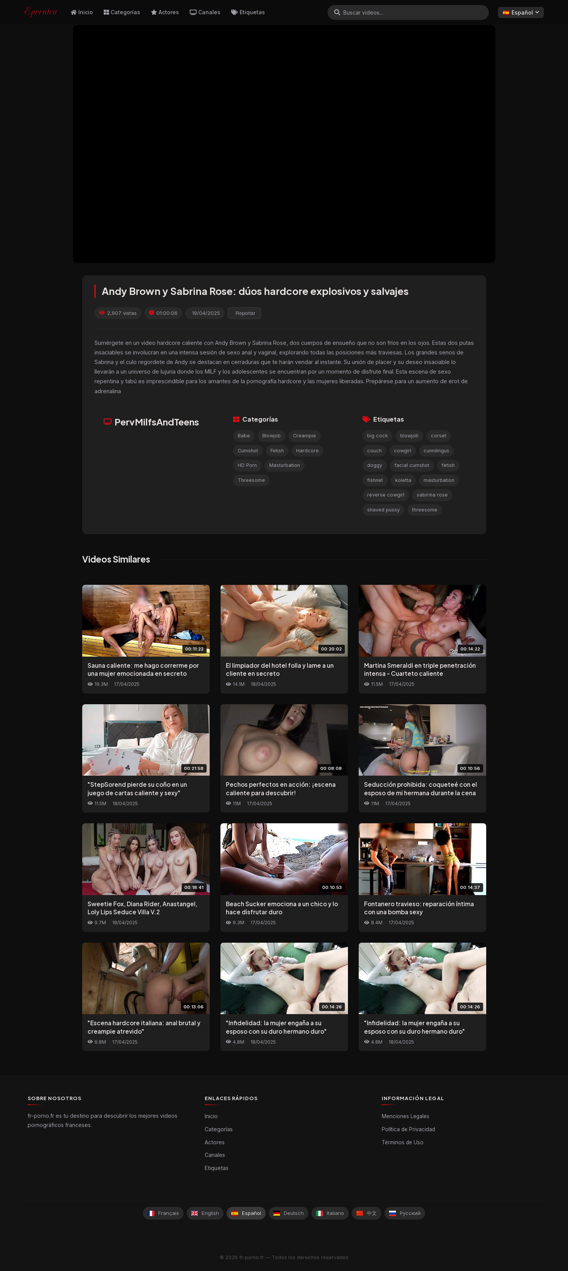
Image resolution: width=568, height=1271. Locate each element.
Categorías (122, 12)
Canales (205, 12)
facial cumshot (411, 465)
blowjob (409, 436)
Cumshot (248, 450)
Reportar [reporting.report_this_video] (245, 313)
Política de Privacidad (408, 1129)
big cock (377, 436)
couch (374, 450)
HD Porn (247, 465)
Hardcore (307, 450)
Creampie (304, 436)
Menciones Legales (405, 1116)
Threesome (251, 480)
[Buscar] (337, 12)
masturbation (439, 480)
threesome (424, 510)
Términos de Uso (403, 1142)
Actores (165, 12)
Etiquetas (248, 12)
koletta (403, 480)
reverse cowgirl (385, 495)
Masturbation (284, 465)
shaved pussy (383, 510)
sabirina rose (432, 495)
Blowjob (271, 436)
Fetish (277, 450)
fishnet (375, 480)
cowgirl (402, 450)
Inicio (82, 12)
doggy (374, 465)
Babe (244, 436)
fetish (448, 465)
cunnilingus (436, 450)
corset (438, 436)
